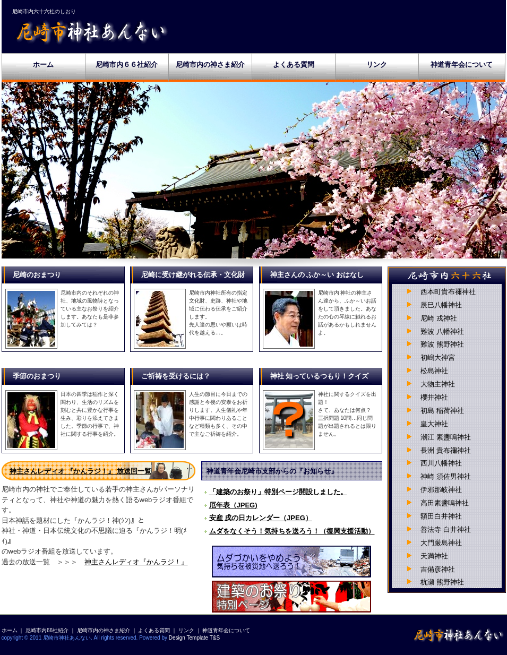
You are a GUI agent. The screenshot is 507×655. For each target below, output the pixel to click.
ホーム (43, 64)
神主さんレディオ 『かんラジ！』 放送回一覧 (80, 471)
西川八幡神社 (441, 463)
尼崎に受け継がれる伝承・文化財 (193, 275)
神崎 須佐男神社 (445, 476)
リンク (376, 64)
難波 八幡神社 (442, 331)
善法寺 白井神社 (445, 529)
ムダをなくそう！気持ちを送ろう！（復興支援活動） (292, 531)
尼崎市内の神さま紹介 (210, 64)
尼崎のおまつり (37, 275)
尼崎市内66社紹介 (46, 630)
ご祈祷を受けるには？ (175, 376)
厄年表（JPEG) (233, 505)
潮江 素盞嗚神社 (445, 437)
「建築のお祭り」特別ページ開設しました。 (278, 492)
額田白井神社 (441, 516)
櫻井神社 (434, 397)
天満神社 (434, 556)
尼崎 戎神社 (438, 318)
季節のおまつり (37, 376)
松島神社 (434, 371)
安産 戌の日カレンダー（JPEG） (260, 518)
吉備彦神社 (437, 569)
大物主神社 (437, 384)
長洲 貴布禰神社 (445, 450)
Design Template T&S (194, 638)
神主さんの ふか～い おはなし (317, 275)
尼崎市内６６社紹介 (127, 64)
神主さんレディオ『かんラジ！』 (136, 562)
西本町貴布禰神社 (448, 292)
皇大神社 (434, 424)
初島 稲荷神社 (442, 411)
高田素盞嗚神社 (444, 503)
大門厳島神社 (441, 543)
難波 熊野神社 (442, 344)
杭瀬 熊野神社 (442, 582)
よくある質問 (293, 64)
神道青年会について (462, 64)
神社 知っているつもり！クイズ (319, 376)
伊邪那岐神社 (441, 490)
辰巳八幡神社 (441, 305)
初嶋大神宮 (437, 357)
